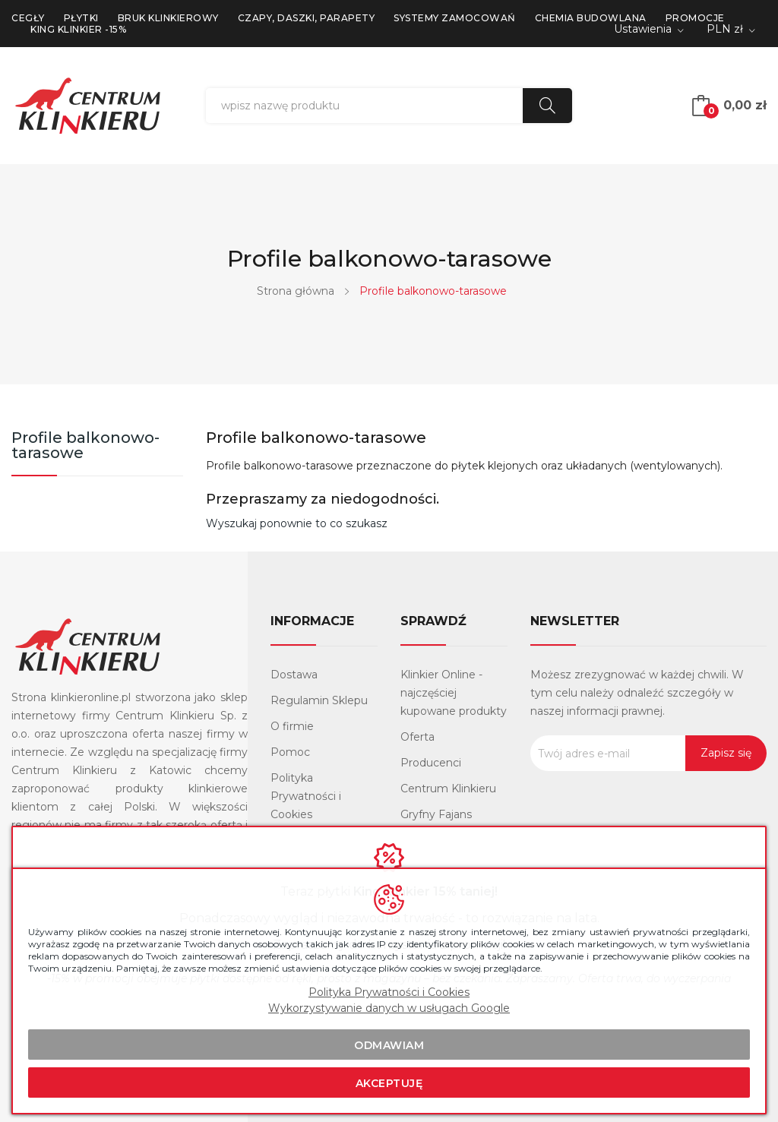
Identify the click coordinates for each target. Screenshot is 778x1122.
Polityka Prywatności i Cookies (305, 796)
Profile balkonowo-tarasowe (85, 446)
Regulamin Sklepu (319, 700)
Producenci (430, 763)
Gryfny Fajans (436, 814)
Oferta (417, 737)
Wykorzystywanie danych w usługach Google (389, 1008)
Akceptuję (389, 1083)
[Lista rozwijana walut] (731, 30)
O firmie (292, 726)
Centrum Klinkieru (448, 788)
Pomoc (290, 752)
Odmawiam (389, 1045)
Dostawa (294, 674)
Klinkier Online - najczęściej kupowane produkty (453, 693)
